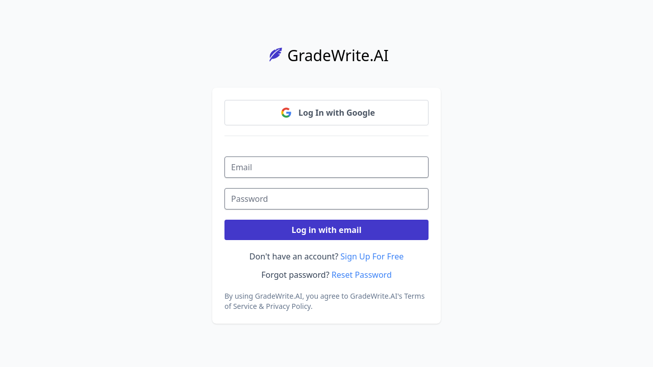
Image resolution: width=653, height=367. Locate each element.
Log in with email (327, 229)
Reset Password (362, 274)
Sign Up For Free (372, 256)
